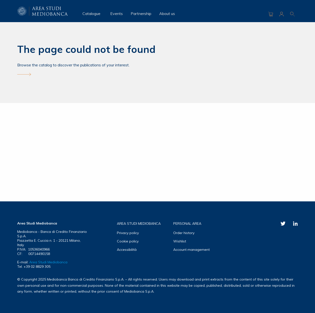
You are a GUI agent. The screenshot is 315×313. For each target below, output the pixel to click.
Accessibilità (127, 249)
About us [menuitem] (167, 13)
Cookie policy (128, 241)
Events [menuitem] (116, 13)
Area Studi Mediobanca (48, 262)
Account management (191, 249)
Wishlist (179, 241)
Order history (183, 233)
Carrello (270, 14)
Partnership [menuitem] (141, 13)
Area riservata (281, 14)
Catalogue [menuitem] (91, 13)
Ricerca (292, 14)
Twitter (283, 223)
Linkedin (295, 223)
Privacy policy (128, 233)
